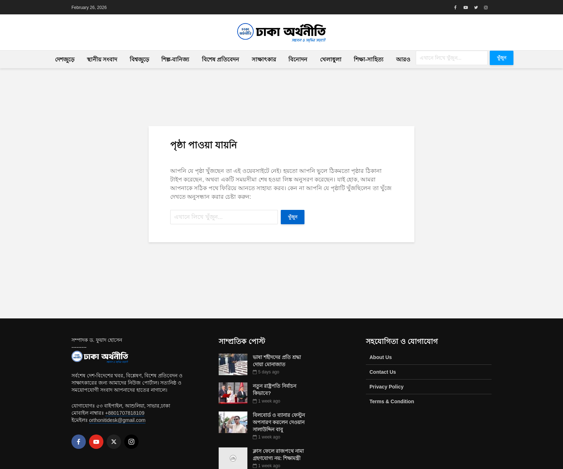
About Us (380, 357)
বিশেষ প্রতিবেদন (220, 59)
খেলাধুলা (330, 59)
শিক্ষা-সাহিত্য (368, 59)
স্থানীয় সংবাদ (102, 59)
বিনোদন (297, 59)
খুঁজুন (501, 57)
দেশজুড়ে (64, 59)
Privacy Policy (386, 387)
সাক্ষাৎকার (264, 59)
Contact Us (382, 372)
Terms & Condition (391, 401)
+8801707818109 (124, 413)
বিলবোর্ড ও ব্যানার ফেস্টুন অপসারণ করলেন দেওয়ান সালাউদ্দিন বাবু (279, 422)
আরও (403, 59)
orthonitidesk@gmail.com (117, 420)
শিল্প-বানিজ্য (175, 59)
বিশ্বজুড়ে (139, 59)
